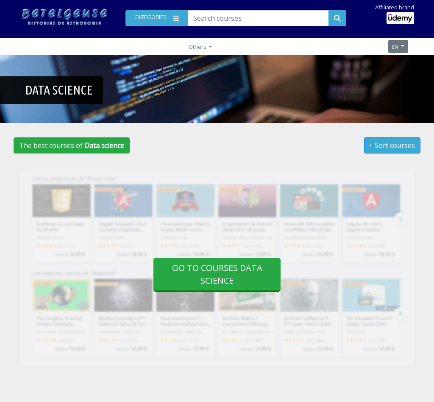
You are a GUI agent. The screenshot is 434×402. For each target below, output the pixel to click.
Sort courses (394, 145)
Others (198, 46)
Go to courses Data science (217, 274)
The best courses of (71, 145)
